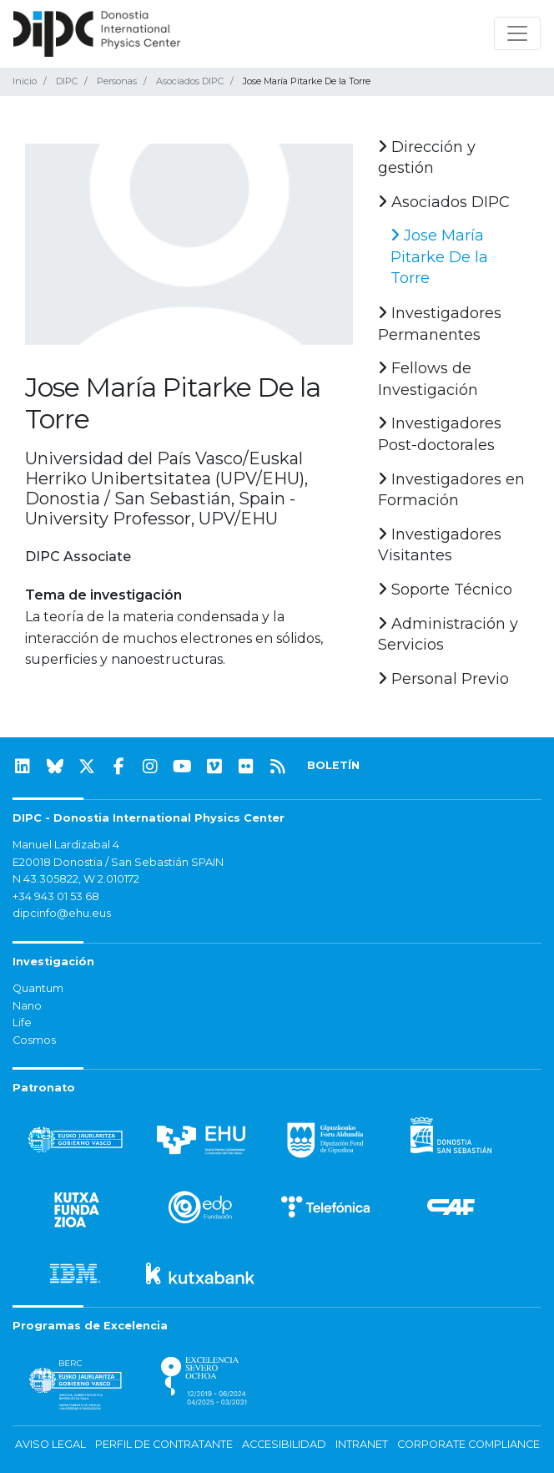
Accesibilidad (284, 1444)
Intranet (361, 1444)
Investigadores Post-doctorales (439, 434)
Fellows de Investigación (428, 379)
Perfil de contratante (164, 1444)
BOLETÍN (333, 765)
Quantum (38, 988)
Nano (27, 1006)
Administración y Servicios (448, 635)
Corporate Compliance (468, 1444)
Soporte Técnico (445, 589)
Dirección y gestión (427, 158)
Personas (117, 81)
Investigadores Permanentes (439, 324)
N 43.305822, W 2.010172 (76, 879)
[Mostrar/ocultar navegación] (517, 33)
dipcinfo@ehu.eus (62, 913)
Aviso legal (50, 1444)
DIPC (67, 81)
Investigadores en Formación (451, 490)
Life (22, 1022)
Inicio (25, 81)
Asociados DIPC (190, 81)
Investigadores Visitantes (439, 545)
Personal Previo (443, 679)
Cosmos (34, 1040)
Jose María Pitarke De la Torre (439, 256)
